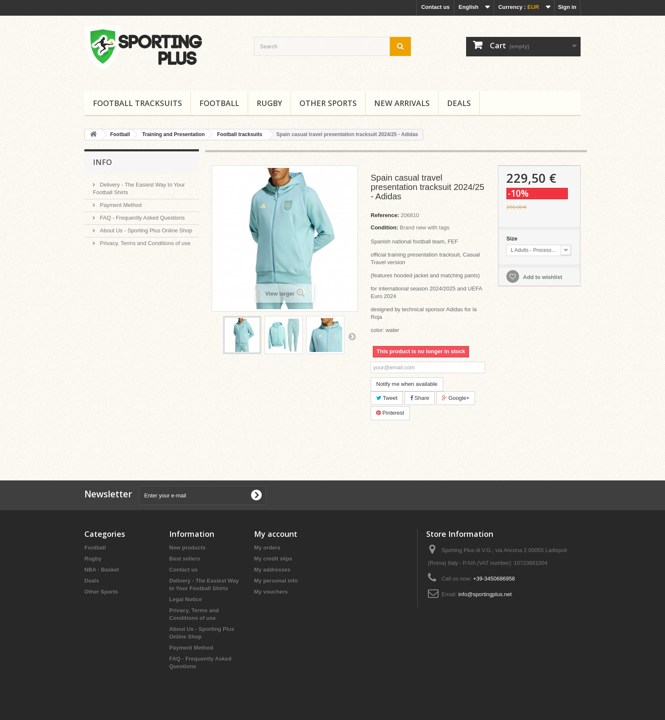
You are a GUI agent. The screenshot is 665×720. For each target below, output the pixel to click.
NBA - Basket (101, 570)
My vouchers (271, 592)
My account (275, 534)
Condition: (384, 227)
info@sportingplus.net (485, 594)
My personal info (276, 581)
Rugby (269, 103)
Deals (459, 103)
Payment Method (120, 205)
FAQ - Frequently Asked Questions (141, 218)
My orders (267, 547)
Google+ (455, 398)
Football (219, 103)
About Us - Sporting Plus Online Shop (145, 230)
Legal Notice (185, 599)
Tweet (386, 398)
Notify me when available (407, 384)
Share (419, 398)
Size (512, 238)
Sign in (567, 7)
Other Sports (328, 103)
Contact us (435, 7)
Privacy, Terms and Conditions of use (144, 243)
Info (102, 162)
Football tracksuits (137, 103)
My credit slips (273, 558)
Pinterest (390, 413)
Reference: (385, 215)
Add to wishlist (542, 277)
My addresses (272, 570)
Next (352, 336)
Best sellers (184, 558)
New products (187, 547)
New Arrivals (402, 103)
